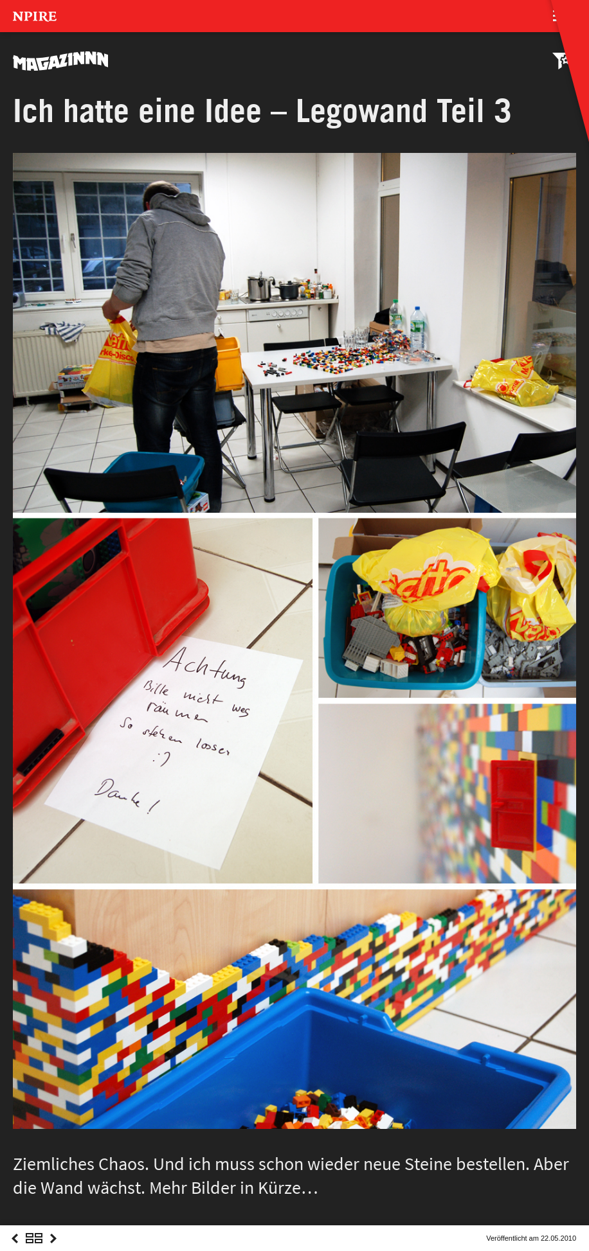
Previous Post (14, 1250)
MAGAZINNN (61, 61)
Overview (34, 1250)
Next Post (53, 1250)
